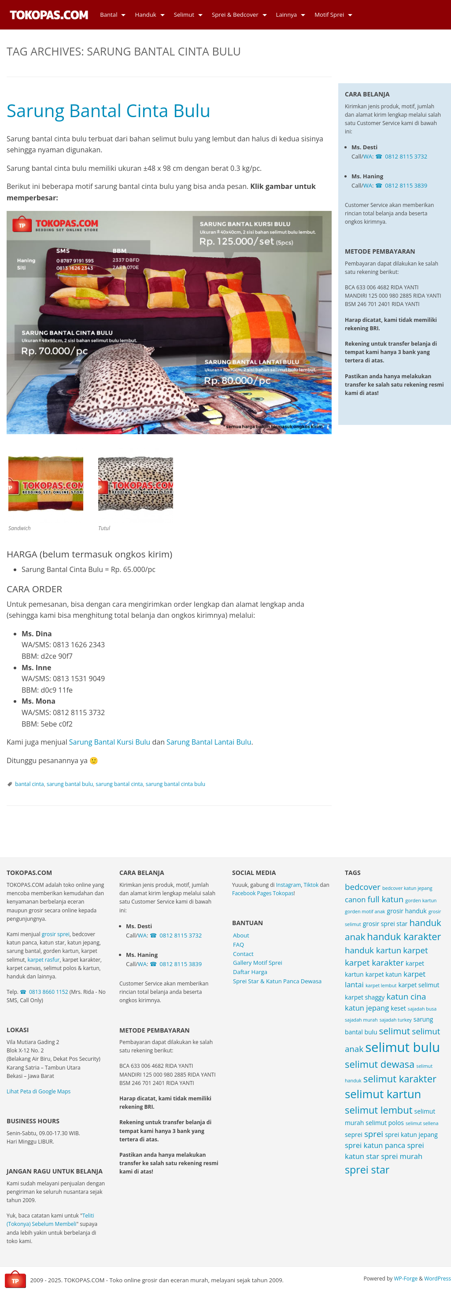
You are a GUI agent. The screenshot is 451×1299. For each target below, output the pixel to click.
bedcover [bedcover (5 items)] (363, 886)
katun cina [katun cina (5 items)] (406, 996)
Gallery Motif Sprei (257, 963)
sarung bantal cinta (119, 784)
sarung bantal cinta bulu (175, 784)
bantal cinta (29, 784)
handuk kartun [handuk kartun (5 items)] (373, 950)
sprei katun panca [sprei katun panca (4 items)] (375, 1145)
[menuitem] (110, 15)
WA (367, 121)
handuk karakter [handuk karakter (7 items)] (404, 936)
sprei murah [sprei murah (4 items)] (401, 1156)
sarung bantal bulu (70, 784)
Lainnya (286, 14)
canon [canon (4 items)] (355, 899)
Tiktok (311, 885)
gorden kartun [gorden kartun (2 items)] (420, 900)
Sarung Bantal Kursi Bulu (109, 742)
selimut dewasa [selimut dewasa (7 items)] (379, 1064)
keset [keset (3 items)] (398, 1008)
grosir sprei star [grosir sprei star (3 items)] (385, 923)
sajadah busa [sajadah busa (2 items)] (422, 1009)
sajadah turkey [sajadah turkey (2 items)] (396, 1020)
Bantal (108, 14)
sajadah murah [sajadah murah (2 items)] (361, 1020)
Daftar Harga (250, 972)
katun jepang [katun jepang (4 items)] (367, 1008)
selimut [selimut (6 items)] (394, 1031)
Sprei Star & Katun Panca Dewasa (277, 981)
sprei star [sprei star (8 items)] (367, 1169)
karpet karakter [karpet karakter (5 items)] (374, 962)
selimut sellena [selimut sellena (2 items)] (422, 1123)
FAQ (238, 944)
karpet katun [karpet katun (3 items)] (384, 974)
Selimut (184, 14)
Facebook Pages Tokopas (263, 893)
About (241, 935)
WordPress (437, 1278)
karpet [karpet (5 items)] (415, 950)
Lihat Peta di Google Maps (38, 1091)
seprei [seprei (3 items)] (353, 1134)
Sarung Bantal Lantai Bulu (208, 742)
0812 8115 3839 (406, 151)
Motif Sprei (329, 14)
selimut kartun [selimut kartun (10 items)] (383, 1094)
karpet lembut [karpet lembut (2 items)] (381, 985)
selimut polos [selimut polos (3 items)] (385, 1122)
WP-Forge (406, 1278)
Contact (243, 954)
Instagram (288, 885)
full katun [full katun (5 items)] (385, 898)
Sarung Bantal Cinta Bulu (109, 110)
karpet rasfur (43, 959)
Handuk (145, 14)
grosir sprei (56, 934)
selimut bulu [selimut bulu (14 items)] (402, 1047)
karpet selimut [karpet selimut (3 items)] (418, 985)
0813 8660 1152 (48, 992)
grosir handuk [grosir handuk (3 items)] (407, 911)
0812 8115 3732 (406, 121)
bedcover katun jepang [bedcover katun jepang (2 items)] (407, 888)
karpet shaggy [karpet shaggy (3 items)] (364, 997)
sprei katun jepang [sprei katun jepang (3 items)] (411, 1134)
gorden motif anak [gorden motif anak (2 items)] (365, 911)
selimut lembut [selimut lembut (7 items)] (378, 1109)
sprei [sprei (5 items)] (373, 1133)
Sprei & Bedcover (235, 14)
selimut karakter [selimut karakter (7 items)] (399, 1078)
